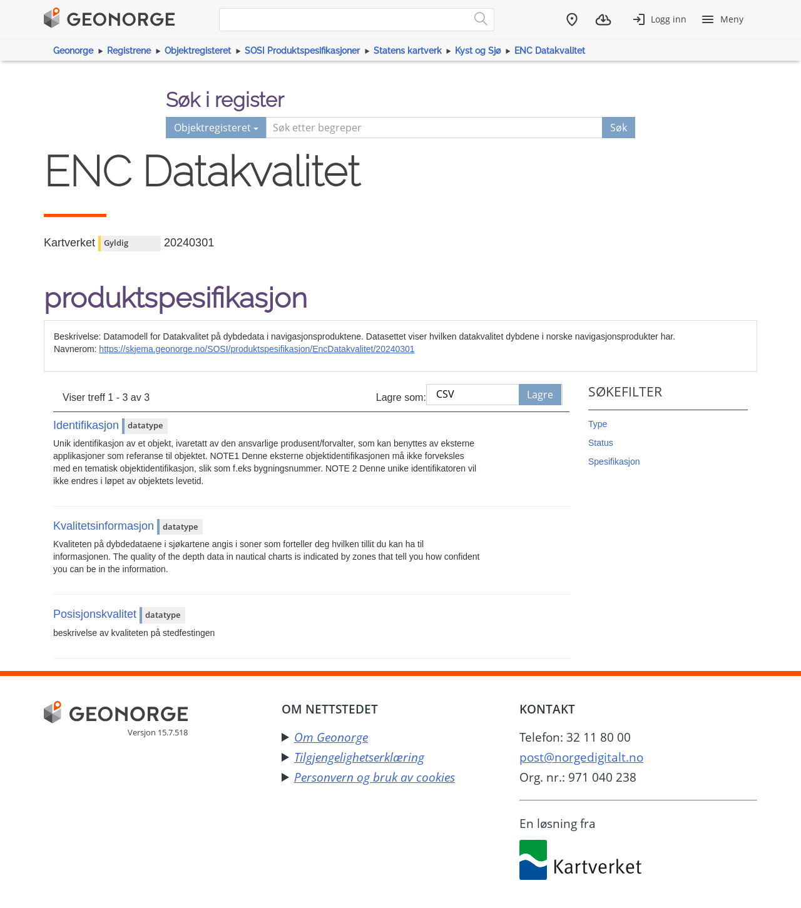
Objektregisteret (198, 51)
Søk (618, 127)
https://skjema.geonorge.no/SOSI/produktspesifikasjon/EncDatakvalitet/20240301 (256, 349)
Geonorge (73, 51)
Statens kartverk (408, 51)
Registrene (129, 51)
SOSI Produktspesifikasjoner (302, 51)
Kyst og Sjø (478, 51)
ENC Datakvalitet (549, 51)
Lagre (540, 394)
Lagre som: (401, 397)
